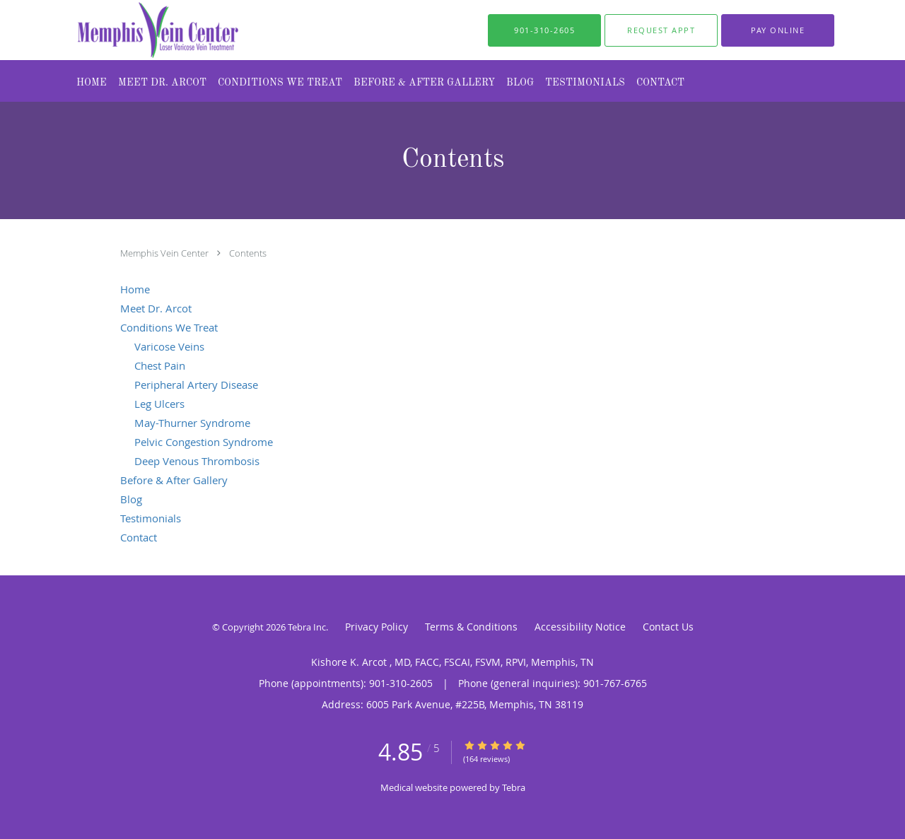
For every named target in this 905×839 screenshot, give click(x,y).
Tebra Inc (307, 627)
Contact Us (668, 626)
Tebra (513, 787)
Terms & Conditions (471, 626)
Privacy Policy (376, 626)
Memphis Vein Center (165, 253)
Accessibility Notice (580, 626)
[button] (661, 30)
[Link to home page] (130, 30)
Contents (248, 253)
